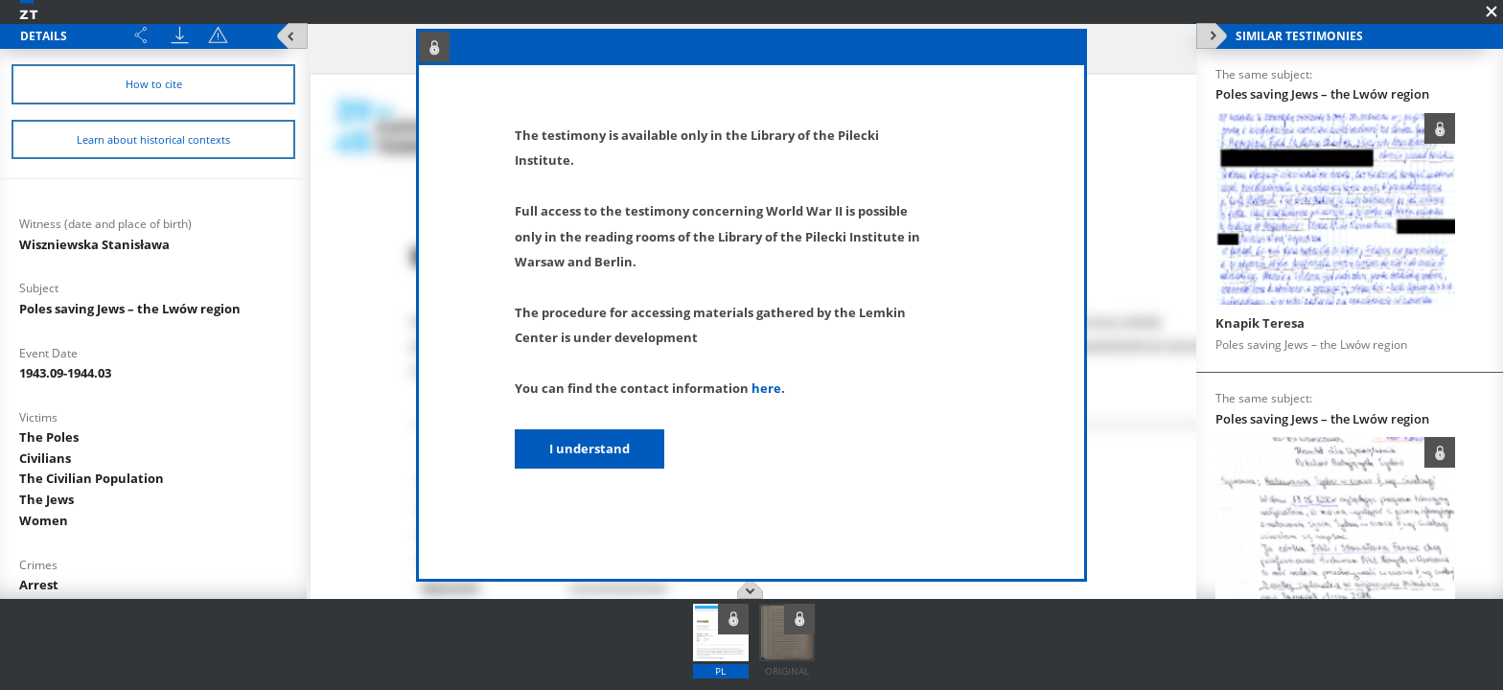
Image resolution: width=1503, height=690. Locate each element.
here (766, 388)
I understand (589, 448)
